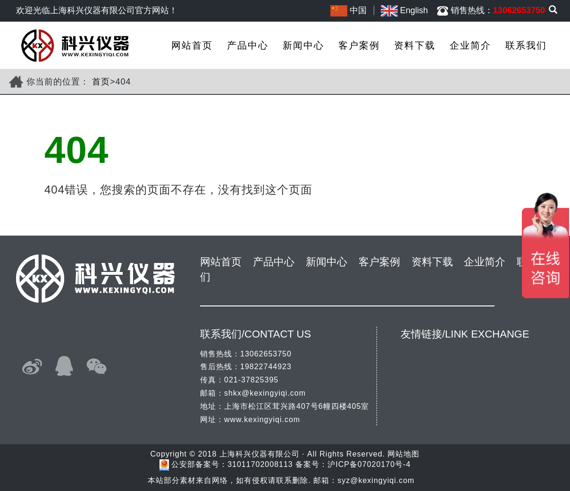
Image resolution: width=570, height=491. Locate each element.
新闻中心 (303, 45)
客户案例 (359, 45)
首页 (101, 81)
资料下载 (415, 45)
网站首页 (192, 45)
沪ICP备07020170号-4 (369, 465)
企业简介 (470, 45)
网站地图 (403, 454)
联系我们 (526, 45)
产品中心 (247, 45)
